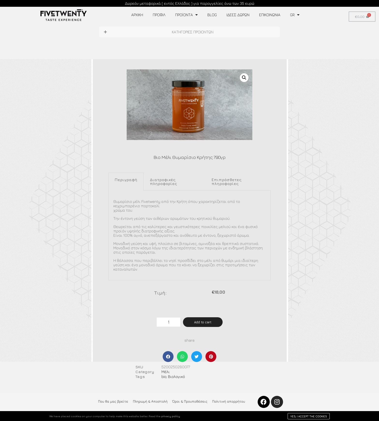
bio (163, 376)
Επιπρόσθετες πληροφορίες (226, 181)
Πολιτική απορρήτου (228, 401)
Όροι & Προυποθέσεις (189, 401)
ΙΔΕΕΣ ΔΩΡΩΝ (237, 15)
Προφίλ (159, 15)
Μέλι (165, 371)
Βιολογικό (176, 376)
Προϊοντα (186, 14)
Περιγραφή (126, 179)
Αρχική (137, 15)
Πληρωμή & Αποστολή (150, 401)
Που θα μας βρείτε (113, 401)
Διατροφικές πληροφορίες (163, 181)
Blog (212, 15)
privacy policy (170, 416)
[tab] (126, 182)
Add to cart (202, 322)
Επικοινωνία (269, 15)
